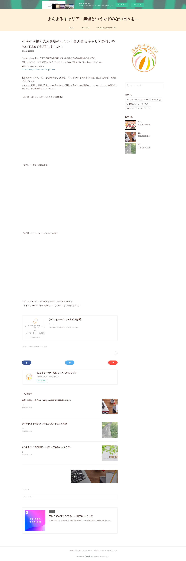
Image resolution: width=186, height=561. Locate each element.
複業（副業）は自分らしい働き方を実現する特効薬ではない (46, 400)
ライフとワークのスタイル (137, 100)
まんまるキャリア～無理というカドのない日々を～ (93, 19)
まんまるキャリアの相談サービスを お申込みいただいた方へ (46, 447)
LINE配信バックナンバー (137, 104)
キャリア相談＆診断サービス (106, 28)
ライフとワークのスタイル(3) (30, 346)
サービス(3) (43, 346)
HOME (71, 28)
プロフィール (85, 28)
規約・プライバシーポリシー (138, 108)
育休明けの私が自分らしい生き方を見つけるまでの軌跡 (44, 424)
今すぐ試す (122, 4)
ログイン (137, 5)
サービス (156, 100)
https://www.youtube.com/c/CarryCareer (38, 69)
